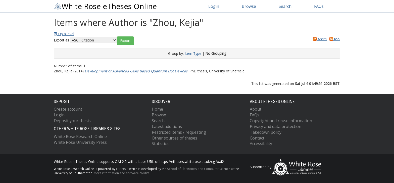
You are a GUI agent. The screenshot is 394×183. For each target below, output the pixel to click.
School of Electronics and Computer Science (198, 169)
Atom (319, 38)
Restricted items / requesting (179, 132)
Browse (249, 6)
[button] (125, 40)
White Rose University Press (80, 142)
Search (285, 6)
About (255, 109)
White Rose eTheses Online (105, 6)
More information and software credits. (122, 173)
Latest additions (167, 126)
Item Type (193, 53)
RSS (334, 38)
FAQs (319, 6)
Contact (257, 138)
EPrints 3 (122, 169)
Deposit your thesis (72, 120)
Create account (68, 109)
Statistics (160, 143)
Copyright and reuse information (281, 120)
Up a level (64, 33)
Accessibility (261, 143)
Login (213, 6)
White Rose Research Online (80, 136)
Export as (61, 40)
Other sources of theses (174, 138)
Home (157, 109)
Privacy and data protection (275, 126)
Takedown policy (265, 132)
